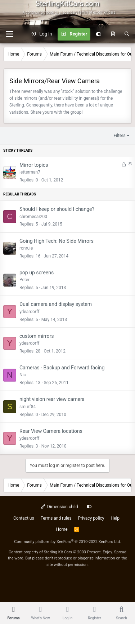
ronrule (26, 248)
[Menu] (9, 34)
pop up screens (36, 272)
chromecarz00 (33, 216)
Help (115, 518)
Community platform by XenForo (67, 541)
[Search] (127, 34)
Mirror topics (33, 165)
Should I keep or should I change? (56, 209)
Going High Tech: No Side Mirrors (56, 241)
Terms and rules (56, 518)
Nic (22, 374)
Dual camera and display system (55, 304)
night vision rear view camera (52, 399)
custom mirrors (36, 336)
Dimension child (59, 506)
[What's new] (112, 34)
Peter (24, 279)
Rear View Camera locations (50, 431)
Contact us (23, 518)
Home (61, 529)
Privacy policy (91, 518)
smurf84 (27, 406)
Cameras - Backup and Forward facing (61, 367)
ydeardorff (29, 311)
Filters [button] (120, 135)
